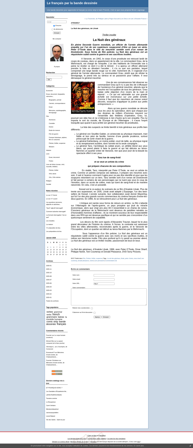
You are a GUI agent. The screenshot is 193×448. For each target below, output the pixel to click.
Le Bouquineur (51, 402)
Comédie (52, 123)
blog (138, 441)
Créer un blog (91, 435)
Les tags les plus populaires (116, 438)
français (61, 324)
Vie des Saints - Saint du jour (55, 419)
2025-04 (49, 287)
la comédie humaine (56, 318)
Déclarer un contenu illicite (60, 441)
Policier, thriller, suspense (57, 143)
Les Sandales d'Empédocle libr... (56, 391)
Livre (47, 154)
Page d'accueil (114, 18)
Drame (51, 127)
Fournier (49, 335)
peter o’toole (129, 258)
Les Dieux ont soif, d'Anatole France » (134, 18)
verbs (49, 314)
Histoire (48, 150)
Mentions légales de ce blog (79, 441)
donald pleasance (83, 260)
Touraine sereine (51, 398)
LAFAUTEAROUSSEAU (54, 395)
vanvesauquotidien (52, 412)
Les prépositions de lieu (54, 231)
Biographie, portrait (55, 100)
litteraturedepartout (52, 409)
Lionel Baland (50, 416)
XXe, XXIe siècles (55, 177)
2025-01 (49, 297)
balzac (61, 317)
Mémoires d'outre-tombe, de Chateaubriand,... (55, 355)
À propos (57, 66)
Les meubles (50, 221)
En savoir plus (139, 446)
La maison (49, 224)
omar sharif (137, 258)
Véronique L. (50, 346)
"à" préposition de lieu (53, 228)
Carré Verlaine (51, 405)
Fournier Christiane (52, 360)
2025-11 (49, 269)
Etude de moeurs (54, 130)
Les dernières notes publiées (97, 438)
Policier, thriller (53, 170)
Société (48, 184)
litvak (122, 258)
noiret (91, 260)
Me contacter (57, 39)
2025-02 (49, 294)
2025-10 (49, 272)
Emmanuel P (50, 352)
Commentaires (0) (111, 260)
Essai (51, 107)
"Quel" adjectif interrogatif (54, 208)
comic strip (52, 321)
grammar (58, 312)
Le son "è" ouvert (51, 199)
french (56, 314)
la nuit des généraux (113, 258)
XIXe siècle (52, 173)
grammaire (52, 317)
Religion (48, 181)
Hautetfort (102, 435)
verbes (50, 312)
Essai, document (54, 157)
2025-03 (49, 290)
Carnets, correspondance (57, 103)
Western (51, 146)
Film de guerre (53, 134)
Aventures (52, 120)
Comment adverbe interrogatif (56, 211)
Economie (49, 90)
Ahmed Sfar (50, 341)
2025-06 (49, 283)
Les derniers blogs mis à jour (77, 438)
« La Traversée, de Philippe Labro (96, 18)
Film (47, 116)
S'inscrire (57, 25)
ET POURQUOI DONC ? (54, 388)
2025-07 (49, 280)
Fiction (51, 161)
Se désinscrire (57, 29)
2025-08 (49, 276)
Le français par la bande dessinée (72, 3)
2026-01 (49, 265)
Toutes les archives (52, 301)
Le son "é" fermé (51, 195)
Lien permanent (99, 260)
